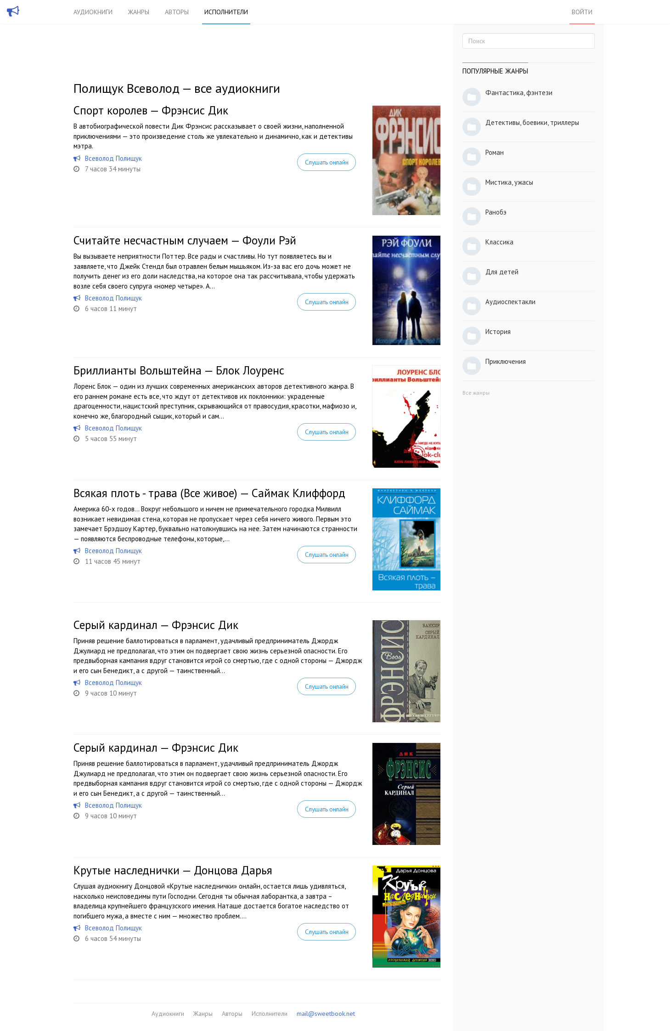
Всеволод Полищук (113, 158)
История (498, 331)
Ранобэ (496, 212)
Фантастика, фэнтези (518, 92)
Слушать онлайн (326, 162)
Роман (494, 152)
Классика (499, 242)
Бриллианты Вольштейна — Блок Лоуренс (178, 370)
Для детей (501, 271)
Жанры (138, 12)
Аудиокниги (93, 12)
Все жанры (476, 392)
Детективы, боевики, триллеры (532, 122)
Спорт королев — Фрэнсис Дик (150, 110)
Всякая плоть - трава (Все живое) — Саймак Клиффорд (209, 493)
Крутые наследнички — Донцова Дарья (172, 870)
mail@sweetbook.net (326, 1013)
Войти (582, 12)
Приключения (505, 361)
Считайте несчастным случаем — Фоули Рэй (184, 240)
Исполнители (226, 12)
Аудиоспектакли (510, 301)
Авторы (177, 12)
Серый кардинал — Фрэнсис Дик (155, 624)
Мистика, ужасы (509, 182)
